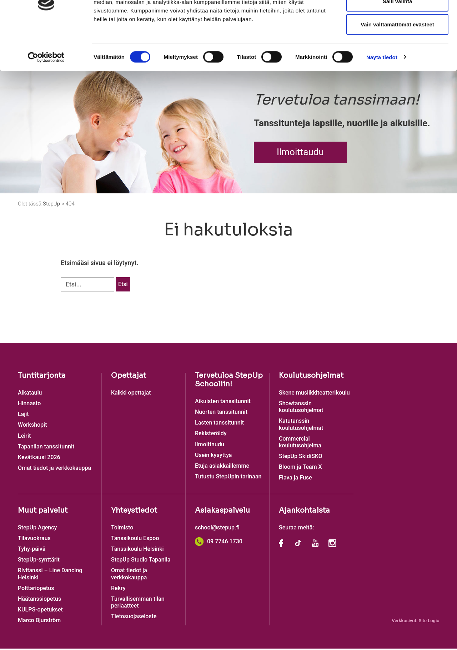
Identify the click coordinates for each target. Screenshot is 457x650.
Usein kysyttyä (213, 456)
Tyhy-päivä (31, 550)
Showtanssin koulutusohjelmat (301, 408)
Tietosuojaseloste (134, 618)
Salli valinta (397, 42)
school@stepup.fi (217, 528)
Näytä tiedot (381, 98)
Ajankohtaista (304, 511)
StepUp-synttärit (39, 561)
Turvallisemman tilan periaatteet (138, 604)
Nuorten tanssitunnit (221, 413)
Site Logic (428, 622)
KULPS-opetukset (40, 611)
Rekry (118, 589)
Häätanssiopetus (39, 600)
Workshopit (32, 426)
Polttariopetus (36, 589)
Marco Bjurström (39, 622)
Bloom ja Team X (300, 468)
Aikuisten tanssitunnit (223, 402)
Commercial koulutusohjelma (300, 443)
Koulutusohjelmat (311, 376)
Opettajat (128, 376)
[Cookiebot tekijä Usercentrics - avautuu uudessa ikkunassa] (46, 98)
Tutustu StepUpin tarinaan (228, 478)
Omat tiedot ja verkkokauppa (54, 469)
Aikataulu (30, 394)
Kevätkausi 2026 (39, 459)
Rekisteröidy (211, 435)
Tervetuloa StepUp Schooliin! (229, 381)
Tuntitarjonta (42, 376)
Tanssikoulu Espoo (135, 539)
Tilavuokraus (34, 539)
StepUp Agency (37, 528)
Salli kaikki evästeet (397, 19)
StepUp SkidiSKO (300, 458)
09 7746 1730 (218, 542)
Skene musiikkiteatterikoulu (314, 394)
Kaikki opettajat (131, 394)
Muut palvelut (42, 511)
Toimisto (122, 528)
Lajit (23, 415)
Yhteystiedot (134, 511)
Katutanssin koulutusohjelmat (301, 426)
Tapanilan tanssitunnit (46, 448)
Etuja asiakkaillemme (222, 467)
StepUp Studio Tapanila (140, 561)
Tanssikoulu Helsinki (137, 550)
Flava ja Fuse (295, 479)
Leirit (24, 437)
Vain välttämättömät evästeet (397, 65)
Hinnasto (29, 405)
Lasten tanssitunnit (219, 424)
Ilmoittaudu (300, 153)
